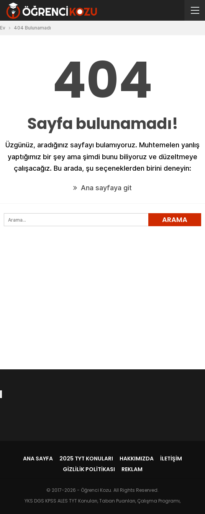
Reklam (132, 469)
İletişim (171, 458)
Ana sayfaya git (102, 188)
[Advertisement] (102, 310)
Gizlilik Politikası (89, 469)
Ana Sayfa (38, 458)
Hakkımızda (137, 458)
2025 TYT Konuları (86, 458)
